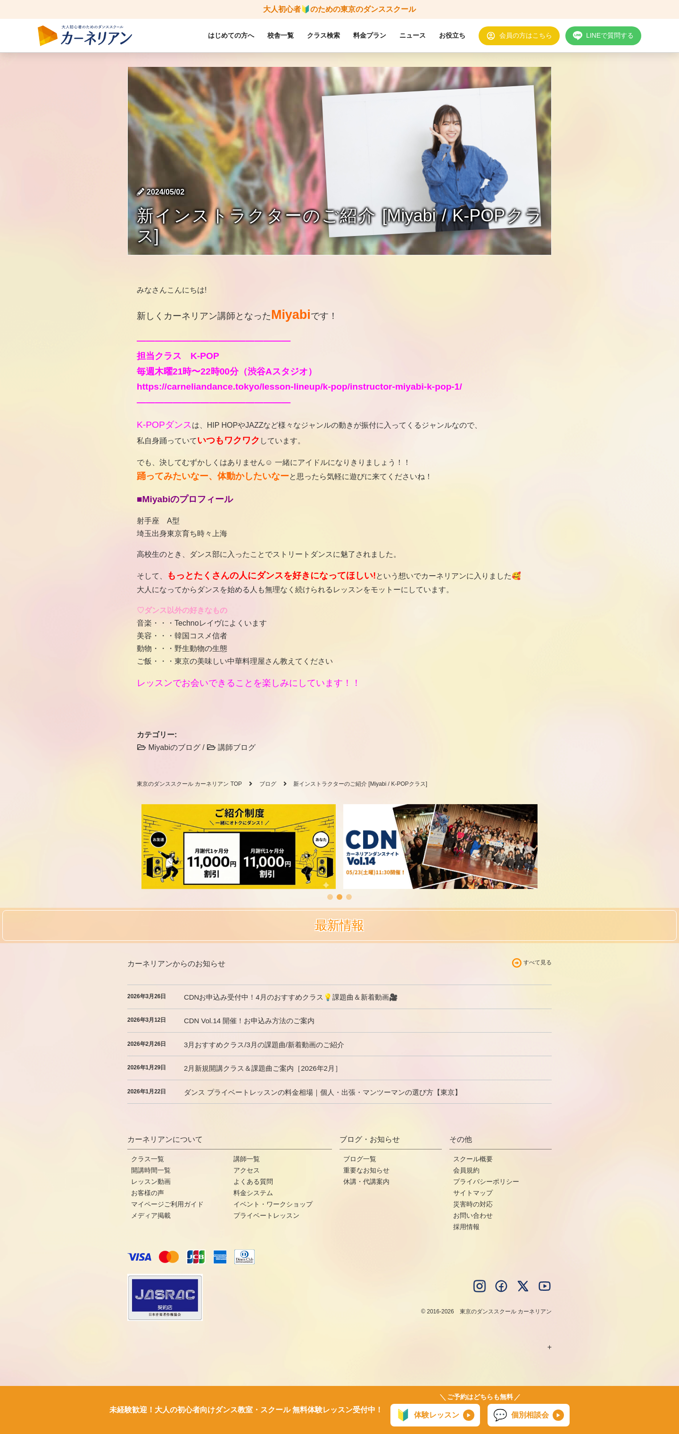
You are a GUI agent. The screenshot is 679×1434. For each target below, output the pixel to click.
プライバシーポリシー (486, 1181)
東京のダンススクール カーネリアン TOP (189, 784)
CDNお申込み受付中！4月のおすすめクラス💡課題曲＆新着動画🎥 (291, 997)
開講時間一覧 (151, 1170)
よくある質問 (253, 1181)
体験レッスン (427, 1415)
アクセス (246, 1170)
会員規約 (466, 1170)
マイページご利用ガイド (167, 1204)
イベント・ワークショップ (273, 1204)
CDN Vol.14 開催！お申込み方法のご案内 (249, 1021)
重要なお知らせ (366, 1170)
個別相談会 (521, 1415)
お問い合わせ (473, 1215)
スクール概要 (473, 1159)
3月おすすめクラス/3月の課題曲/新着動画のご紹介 (264, 1045)
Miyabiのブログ (168, 747)
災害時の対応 (473, 1204)
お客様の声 (147, 1193)
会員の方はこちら (525, 35)
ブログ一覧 (359, 1159)
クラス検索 (323, 35)
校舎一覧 (280, 35)
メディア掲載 (151, 1215)
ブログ (267, 784)
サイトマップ (473, 1193)
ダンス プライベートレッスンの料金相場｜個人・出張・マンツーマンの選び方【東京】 (323, 1092)
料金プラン (369, 35)
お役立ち (452, 35)
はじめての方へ (231, 35)
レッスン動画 (151, 1181)
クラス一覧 (147, 1159)
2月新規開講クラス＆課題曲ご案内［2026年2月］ (263, 1068)
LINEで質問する (610, 35)
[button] (330, 897)
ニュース (412, 35)
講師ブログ (231, 747)
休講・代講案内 (366, 1181)
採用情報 (466, 1226)
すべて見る (537, 962)
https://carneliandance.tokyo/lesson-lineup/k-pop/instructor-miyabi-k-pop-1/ (299, 386)
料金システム (253, 1193)
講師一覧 (246, 1159)
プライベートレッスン (266, 1215)
